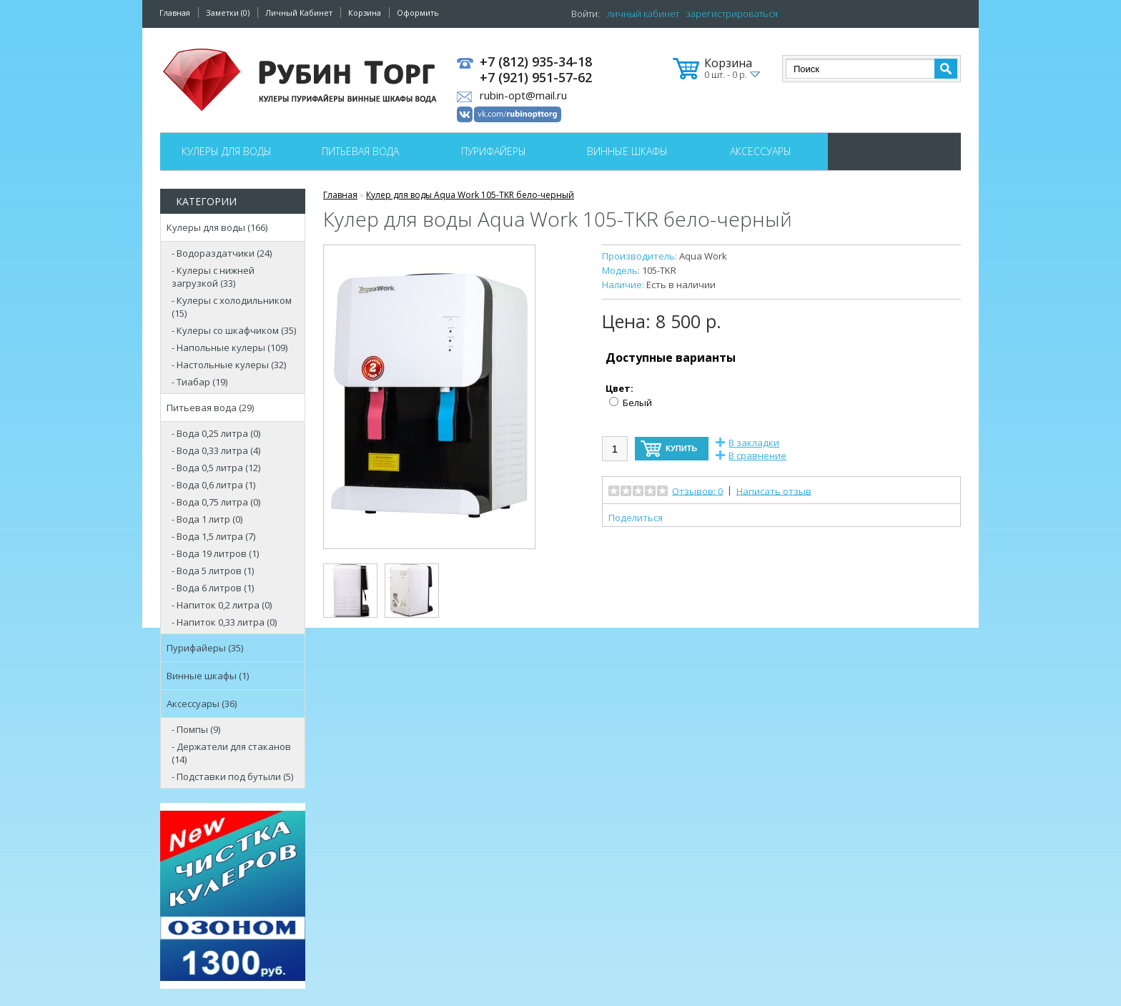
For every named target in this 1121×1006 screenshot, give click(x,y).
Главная (174, 12)
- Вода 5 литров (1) (213, 570)
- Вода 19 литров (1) (215, 553)
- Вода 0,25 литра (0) (216, 433)
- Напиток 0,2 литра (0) (222, 604)
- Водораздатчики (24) (222, 253)
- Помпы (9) (196, 729)
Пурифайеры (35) (205, 647)
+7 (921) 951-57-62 (536, 78)
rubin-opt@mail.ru (523, 95)
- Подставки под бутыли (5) (232, 776)
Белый (637, 402)
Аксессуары (760, 151)
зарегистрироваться (732, 13)
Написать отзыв (773, 490)
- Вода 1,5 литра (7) (213, 536)
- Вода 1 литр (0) (207, 519)
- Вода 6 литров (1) (213, 587)
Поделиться (635, 517)
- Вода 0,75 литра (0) (216, 501)
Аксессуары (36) (202, 703)
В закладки (754, 442)
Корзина (364, 12)
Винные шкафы (627, 151)
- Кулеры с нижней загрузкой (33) (213, 277)
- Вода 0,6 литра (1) (213, 484)
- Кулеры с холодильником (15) (232, 307)
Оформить (418, 12)
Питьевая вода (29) (210, 407)
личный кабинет (643, 13)
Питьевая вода (360, 151)
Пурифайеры (493, 151)
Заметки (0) (228, 12)
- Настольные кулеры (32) (229, 364)
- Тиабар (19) (199, 381)
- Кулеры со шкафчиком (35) (234, 330)
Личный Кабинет (298, 12)
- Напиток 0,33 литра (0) (224, 622)
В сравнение (757, 455)
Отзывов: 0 (697, 490)
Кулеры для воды (227, 151)
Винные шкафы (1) (208, 675)
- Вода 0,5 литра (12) (216, 467)
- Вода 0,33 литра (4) (216, 450)
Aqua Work (703, 256)
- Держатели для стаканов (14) (231, 753)
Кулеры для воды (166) (217, 227)
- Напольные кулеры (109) (229, 347)
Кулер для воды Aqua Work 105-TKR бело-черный (470, 195)
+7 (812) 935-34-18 (536, 62)
